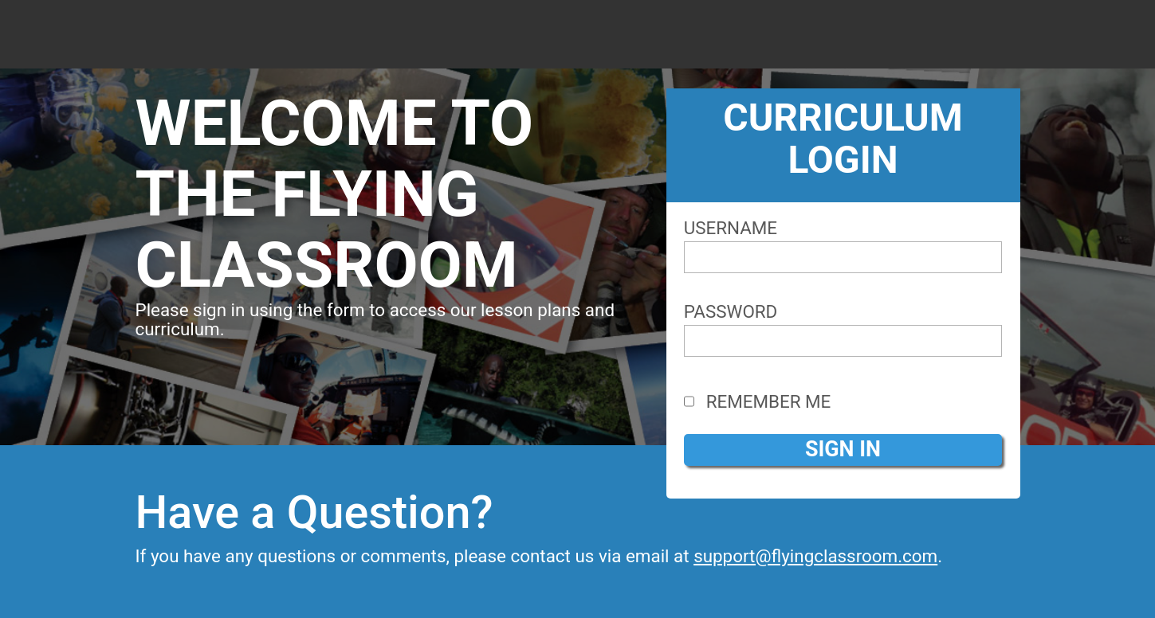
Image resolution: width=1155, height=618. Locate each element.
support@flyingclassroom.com (815, 556)
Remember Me (757, 401)
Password (731, 311)
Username (730, 227)
